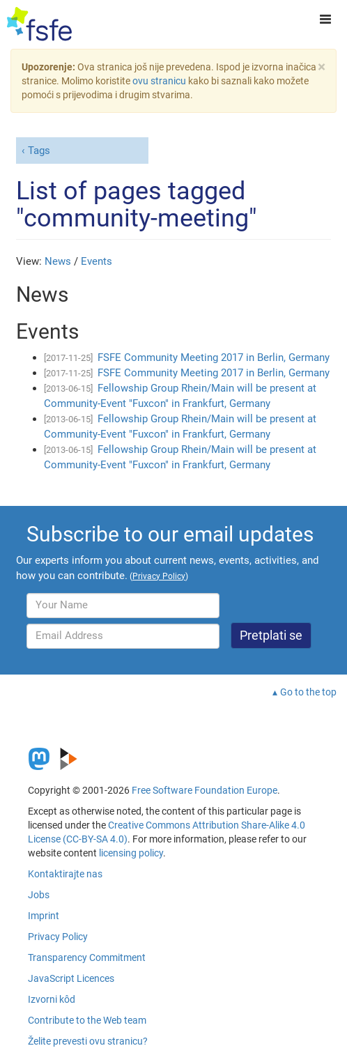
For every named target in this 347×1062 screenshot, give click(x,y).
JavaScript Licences (71, 978)
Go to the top (308, 692)
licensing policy (131, 853)
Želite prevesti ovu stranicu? (88, 1041)
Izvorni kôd (51, 999)
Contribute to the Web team (87, 1020)
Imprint (43, 915)
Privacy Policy (58, 936)
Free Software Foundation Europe (204, 790)
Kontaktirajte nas (65, 873)
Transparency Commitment (87, 957)
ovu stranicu (159, 80)
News (58, 261)
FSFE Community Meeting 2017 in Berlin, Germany (214, 357)
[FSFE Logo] (39, 24)
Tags (39, 150)
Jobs (38, 894)
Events (96, 261)
